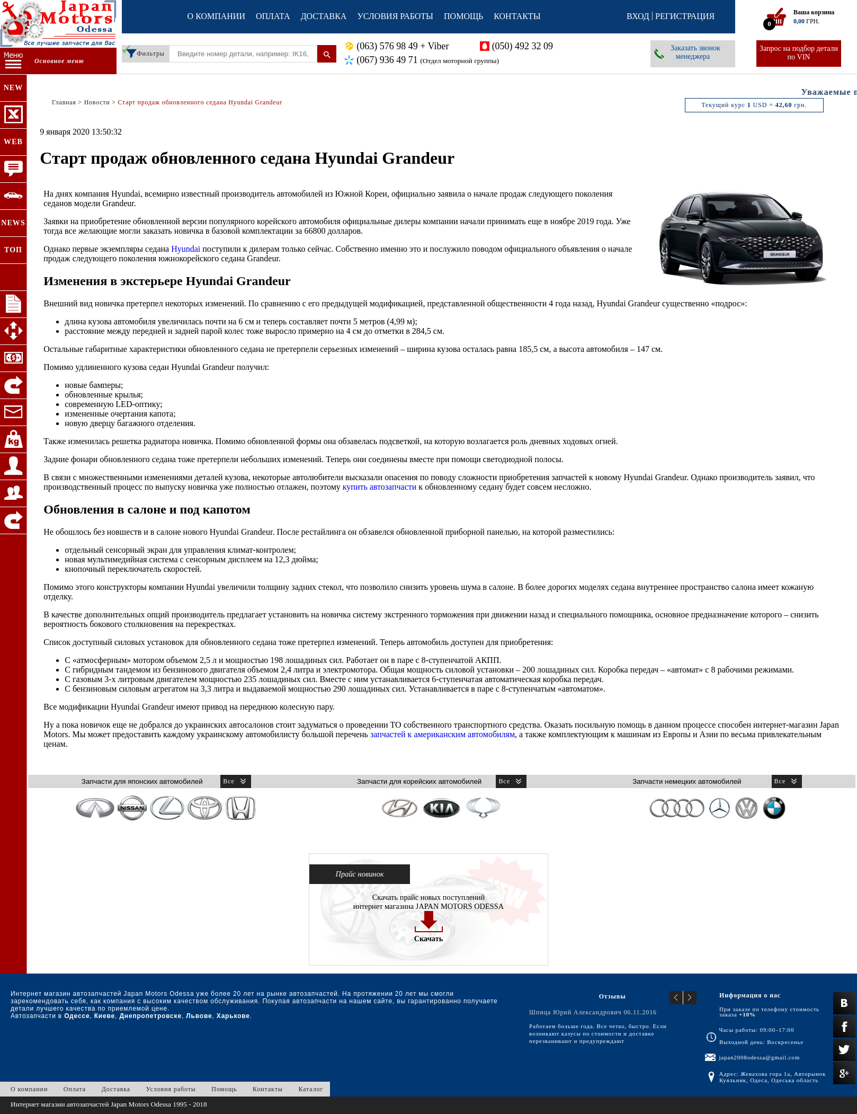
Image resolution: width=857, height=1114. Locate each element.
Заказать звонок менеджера (695, 52)
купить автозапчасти (380, 486)
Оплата (273, 16)
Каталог (310, 1089)
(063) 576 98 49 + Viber (402, 46)
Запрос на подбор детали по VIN (799, 53)
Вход (638, 16)
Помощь (463, 16)
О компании (216, 16)
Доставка (324, 16)
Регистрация (685, 16)
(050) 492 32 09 (523, 46)
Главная (64, 102)
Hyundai (185, 248)
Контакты (517, 16)
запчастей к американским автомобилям (442, 734)
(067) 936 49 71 (427, 60)
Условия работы (395, 16)
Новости (97, 102)
